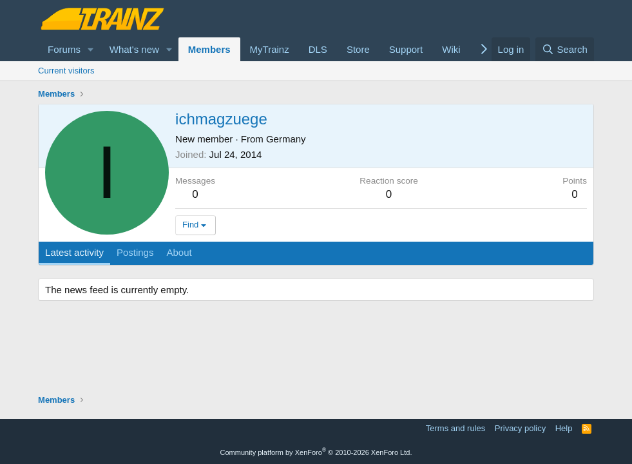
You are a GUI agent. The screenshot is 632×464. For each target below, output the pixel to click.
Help (564, 428)
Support (406, 49)
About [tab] (178, 252)
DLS (318, 49)
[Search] (564, 49)
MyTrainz (269, 49)
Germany (286, 138)
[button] (91, 49)
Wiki (451, 49)
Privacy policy (520, 428)
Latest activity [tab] (74, 252)
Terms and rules (455, 428)
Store (358, 49)
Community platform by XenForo (316, 452)
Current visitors (66, 70)
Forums (64, 49)
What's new (134, 49)
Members (209, 49)
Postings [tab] (135, 252)
